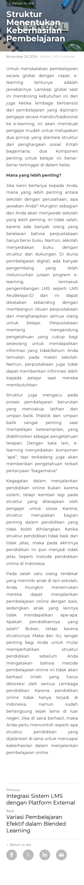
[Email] (61, 854)
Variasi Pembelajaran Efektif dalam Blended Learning (36, 824)
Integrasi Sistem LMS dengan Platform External (40, 799)
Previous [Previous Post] (13, 790)
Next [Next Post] (10, 811)
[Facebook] (11, 854)
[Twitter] (28, 854)
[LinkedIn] (44, 854)
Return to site (21, 3)
